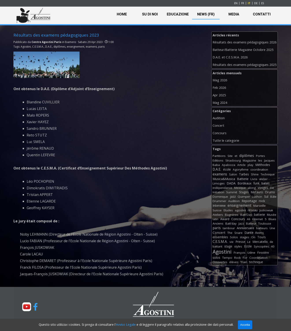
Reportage (249, 201)
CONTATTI (262, 14)
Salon (233, 174)
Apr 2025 (219, 95)
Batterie (242, 179)
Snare (238, 233)
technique (256, 262)
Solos (234, 237)
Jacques (269, 160)
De (272, 188)
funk (256, 183)
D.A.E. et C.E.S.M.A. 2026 (230, 57)
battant (217, 246)
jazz (233, 196)
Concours (219, 133)
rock (262, 201)
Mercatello (260, 242)
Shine (255, 174)
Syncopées (261, 246)
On (253, 237)
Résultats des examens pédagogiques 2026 (244, 42)
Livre (253, 179)
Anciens (218, 223)
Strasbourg (233, 160)
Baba (216, 165)
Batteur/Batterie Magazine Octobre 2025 (243, 49)
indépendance (222, 188)
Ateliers (218, 215)
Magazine (249, 160)
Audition (219, 118)
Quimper (244, 197)
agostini (240, 210)
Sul (266, 196)
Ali (248, 219)
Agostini (26, 46)
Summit (231, 192)
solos (216, 257)
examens (91, 46)
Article (241, 165)
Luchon (257, 197)
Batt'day (231, 223)
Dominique (220, 197)
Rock (237, 258)
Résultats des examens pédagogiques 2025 (244, 64)
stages (244, 237)
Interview (219, 205)
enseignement (75, 46)
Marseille (259, 206)
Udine (251, 253)
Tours (261, 237)
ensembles (220, 237)
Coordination (258, 258)
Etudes (228, 210)
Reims (259, 233)
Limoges (219, 183)
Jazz (241, 223)
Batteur (251, 223)
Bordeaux (244, 183)
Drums (270, 192)
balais (265, 183)
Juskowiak (266, 210)
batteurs (262, 228)
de (271, 242)
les (260, 160)
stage (228, 246)
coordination (259, 169)
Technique (268, 174)
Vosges (263, 188)
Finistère (263, 253)
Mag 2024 (220, 102)
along (252, 188)
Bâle (273, 197)
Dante (249, 233)
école (227, 169)
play (250, 165)
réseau (253, 210)
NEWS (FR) (206, 14)
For (245, 258)
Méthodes (262, 165)
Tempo (227, 258)
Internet (257, 219)
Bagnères (231, 215)
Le (248, 242)
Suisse (217, 210)
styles (238, 246)
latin (215, 219)
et (236, 156)
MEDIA (233, 14)
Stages (244, 192)
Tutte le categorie (226, 140)
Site (230, 156)
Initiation (218, 192)
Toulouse (264, 223)
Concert (218, 125)
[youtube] (26, 306)
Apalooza (228, 165)
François (239, 253)
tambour (229, 228)
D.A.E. (48, 46)
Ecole (248, 246)
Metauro (257, 192)
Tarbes (244, 174)
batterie (259, 214)
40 (272, 246)
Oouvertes (220, 262)
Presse (240, 242)
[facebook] (35, 306)
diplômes (59, 46)
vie (232, 242)
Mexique (240, 188)
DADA (231, 183)
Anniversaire (245, 228)
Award (224, 219)
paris (101, 46)
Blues (272, 219)
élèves (233, 262)
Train (243, 262)
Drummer (219, 201)
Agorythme (240, 169)
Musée (271, 215)
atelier (263, 179)
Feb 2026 (219, 87)
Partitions (219, 156)
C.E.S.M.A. (38, 46)
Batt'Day (246, 215)
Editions (218, 160)
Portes (260, 156)
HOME (122, 14)
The (229, 233)
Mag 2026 (220, 80)
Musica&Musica (224, 179)
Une (272, 228)
